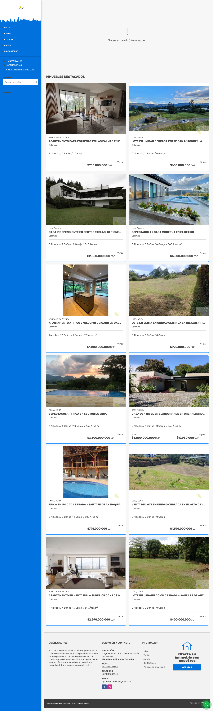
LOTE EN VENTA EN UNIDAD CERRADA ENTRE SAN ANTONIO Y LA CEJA (169, 322)
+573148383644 (14, 61)
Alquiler (9, 39)
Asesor (8, 45)
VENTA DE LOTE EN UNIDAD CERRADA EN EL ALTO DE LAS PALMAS (169, 504)
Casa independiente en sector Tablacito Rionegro (86, 232)
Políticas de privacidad (154, 667)
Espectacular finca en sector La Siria (78, 413)
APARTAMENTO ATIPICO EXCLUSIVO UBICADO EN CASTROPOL (86, 322)
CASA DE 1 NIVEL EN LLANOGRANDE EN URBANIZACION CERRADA (169, 413)
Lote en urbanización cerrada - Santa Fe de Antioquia (169, 595)
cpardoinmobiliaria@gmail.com (20, 69)
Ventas (8, 33)
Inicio (7, 28)
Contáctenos (11, 51)
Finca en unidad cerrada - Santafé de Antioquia (85, 504)
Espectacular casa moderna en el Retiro (163, 232)
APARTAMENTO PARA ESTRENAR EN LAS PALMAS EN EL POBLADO (86, 141)
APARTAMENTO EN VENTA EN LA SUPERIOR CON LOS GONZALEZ (86, 595)
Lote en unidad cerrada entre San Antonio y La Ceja (169, 141)
